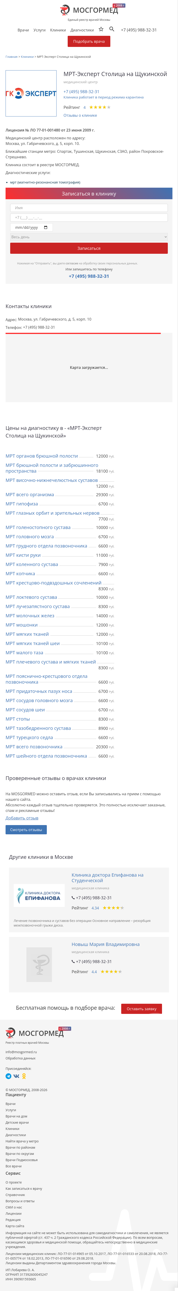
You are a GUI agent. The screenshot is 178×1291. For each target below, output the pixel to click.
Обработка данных (20, 1058)
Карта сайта (15, 1226)
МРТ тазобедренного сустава (38, 728)
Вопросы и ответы (20, 1201)
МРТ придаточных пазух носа (39, 691)
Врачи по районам (20, 1147)
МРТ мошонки (22, 625)
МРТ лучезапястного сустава (38, 606)
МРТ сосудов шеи (25, 710)
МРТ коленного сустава (32, 564)
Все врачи (14, 1166)
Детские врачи (17, 1122)
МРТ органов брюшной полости (42, 456)
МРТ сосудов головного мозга (39, 700)
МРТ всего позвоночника (34, 746)
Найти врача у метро (22, 1141)
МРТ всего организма (30, 494)
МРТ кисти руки (23, 555)
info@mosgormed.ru (21, 1052)
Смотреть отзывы (26, 829)
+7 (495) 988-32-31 (139, 30)
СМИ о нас (14, 1207)
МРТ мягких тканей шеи (33, 643)
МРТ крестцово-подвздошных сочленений (54, 583)
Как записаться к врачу (24, 1188)
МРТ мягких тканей (27, 634)
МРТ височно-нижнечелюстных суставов (52, 480)
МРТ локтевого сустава (31, 597)
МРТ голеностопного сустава (38, 527)
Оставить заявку (141, 1008)
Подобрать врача (89, 41)
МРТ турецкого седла (29, 737)
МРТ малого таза (24, 652)
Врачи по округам (20, 1153)
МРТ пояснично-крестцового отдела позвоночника (46, 679)
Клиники (12, 1128)
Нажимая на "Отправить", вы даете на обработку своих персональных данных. (77, 263)
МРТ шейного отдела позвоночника (46, 756)
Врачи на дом (16, 1116)
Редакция (13, 1220)
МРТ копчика (20, 573)
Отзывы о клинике (80, 115)
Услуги (11, 1110)
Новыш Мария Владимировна (106, 944)
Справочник (15, 1195)
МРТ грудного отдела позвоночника (46, 546)
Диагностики (82, 30)
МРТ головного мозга (30, 536)
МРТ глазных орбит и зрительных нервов (52, 513)
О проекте (14, 1182)
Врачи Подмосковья (22, 1160)
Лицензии (14, 1213)
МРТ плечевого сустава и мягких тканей (51, 662)
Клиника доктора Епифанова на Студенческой (107, 878)
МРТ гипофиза (22, 504)
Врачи (11, 1103)
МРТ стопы (18, 719)
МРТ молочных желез (30, 615)
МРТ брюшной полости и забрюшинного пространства (52, 468)
